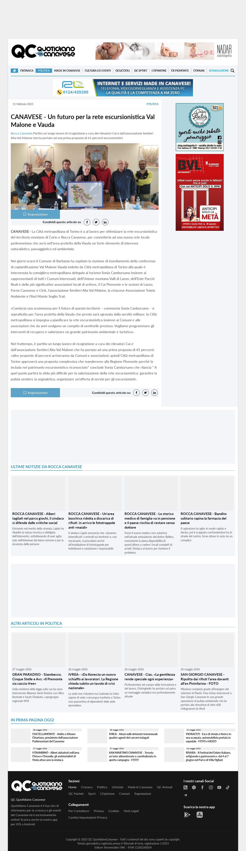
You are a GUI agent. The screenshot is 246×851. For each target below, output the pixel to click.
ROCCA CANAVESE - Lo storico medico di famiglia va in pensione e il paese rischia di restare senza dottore (150, 520)
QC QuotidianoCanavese (102, 839)
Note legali (131, 811)
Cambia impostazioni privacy (87, 817)
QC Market (76, 793)
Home (72, 787)
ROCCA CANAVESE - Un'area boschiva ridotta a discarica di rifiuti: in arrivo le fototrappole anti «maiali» (91, 520)
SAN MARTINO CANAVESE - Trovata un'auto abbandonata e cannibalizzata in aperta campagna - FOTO (132, 756)
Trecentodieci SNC (114, 847)
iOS (18, 824)
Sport (92, 793)
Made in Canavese (67, 70)
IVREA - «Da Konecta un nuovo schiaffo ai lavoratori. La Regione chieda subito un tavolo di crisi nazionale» (93, 681)
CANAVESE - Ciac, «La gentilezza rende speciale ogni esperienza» (150, 676)
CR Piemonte (180, 70)
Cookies (113, 811)
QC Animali (164, 787)
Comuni (198, 70)
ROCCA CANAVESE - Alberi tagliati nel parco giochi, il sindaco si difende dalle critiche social (38, 518)
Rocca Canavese (21, 133)
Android (29, 824)
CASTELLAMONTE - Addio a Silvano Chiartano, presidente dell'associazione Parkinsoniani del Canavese (55, 737)
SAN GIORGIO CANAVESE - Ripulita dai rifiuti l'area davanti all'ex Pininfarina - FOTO (205, 678)
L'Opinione (159, 70)
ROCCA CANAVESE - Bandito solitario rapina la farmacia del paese (204, 518)
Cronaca (26, 70)
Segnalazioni (219, 70)
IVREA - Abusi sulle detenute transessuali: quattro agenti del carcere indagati (133, 735)
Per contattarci (78, 811)
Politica (44, 70)
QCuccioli (123, 70)
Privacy (99, 811)
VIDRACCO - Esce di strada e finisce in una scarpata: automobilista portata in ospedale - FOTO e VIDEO (208, 737)
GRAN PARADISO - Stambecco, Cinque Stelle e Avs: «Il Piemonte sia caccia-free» (37, 678)
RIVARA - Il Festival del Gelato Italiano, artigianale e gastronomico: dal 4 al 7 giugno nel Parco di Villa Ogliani (208, 756)
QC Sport (140, 70)
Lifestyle (117, 787)
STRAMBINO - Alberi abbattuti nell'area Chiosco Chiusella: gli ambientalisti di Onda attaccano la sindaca (55, 756)
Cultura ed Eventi (98, 70)
